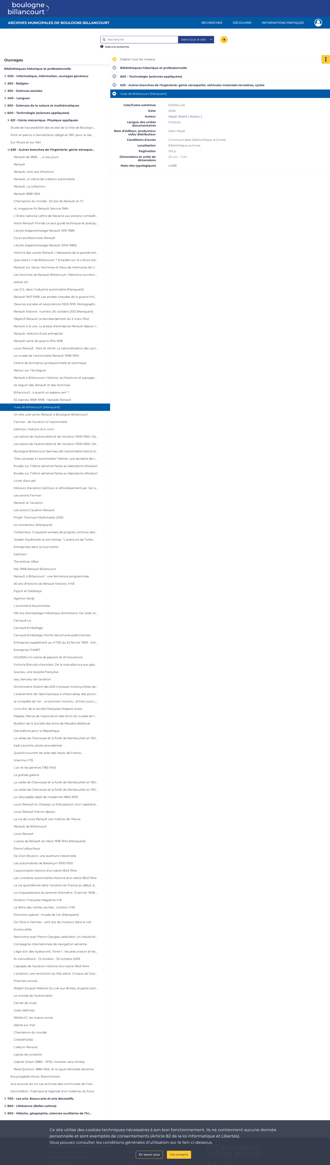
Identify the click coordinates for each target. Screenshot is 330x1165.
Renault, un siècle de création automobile (44, 179)
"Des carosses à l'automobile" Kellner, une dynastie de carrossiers (56, 458)
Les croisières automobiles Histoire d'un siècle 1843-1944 (55, 878)
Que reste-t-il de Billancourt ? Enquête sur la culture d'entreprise (56, 260)
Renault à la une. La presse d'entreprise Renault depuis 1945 (56, 326)
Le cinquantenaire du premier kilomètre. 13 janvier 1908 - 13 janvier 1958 (56, 893)
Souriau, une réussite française (36, 672)
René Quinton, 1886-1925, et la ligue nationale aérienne (54, 1069)
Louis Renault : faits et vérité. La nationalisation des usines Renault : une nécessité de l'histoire (56, 348)
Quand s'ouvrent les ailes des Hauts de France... (48, 753)
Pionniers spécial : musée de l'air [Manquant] (46, 915)
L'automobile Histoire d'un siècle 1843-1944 (45, 870)
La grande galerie (26, 775)
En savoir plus (149, 1154)
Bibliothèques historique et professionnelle (37, 69)
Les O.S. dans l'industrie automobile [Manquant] (49, 289)
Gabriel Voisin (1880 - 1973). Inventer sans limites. (49, 1062)
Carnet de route (25, 1003)
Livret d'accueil (25, 481)
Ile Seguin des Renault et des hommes (42, 385)
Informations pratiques (283, 23)
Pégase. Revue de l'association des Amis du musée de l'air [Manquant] (56, 716)
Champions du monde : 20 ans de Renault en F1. (49, 201)
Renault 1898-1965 (27, 194)
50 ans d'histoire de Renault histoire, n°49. (44, 584)
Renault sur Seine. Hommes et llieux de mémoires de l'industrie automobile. (56, 267)
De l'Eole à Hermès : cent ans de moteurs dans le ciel (52, 922)
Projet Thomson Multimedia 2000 (38, 517)
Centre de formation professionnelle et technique (50, 363)
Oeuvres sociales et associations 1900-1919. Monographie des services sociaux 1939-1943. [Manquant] (56, 304)
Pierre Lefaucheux (27, 848)
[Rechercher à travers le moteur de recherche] (141, 39)
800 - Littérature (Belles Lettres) (31, 1106)
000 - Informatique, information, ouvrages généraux (47, 76)
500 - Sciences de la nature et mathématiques (43, 105)
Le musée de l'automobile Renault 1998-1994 (46, 356)
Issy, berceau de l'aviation (32, 679)
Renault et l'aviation (28, 503)
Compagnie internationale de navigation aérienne (50, 944)
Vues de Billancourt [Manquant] (37, 407)
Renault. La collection (29, 186)
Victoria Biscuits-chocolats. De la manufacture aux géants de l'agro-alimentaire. (56, 664)
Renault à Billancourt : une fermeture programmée (51, 576)
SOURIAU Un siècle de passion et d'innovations (48, 657)
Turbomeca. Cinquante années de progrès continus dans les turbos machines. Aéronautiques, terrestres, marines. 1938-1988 (56, 532)
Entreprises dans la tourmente (36, 547)
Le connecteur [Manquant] (33, 525)
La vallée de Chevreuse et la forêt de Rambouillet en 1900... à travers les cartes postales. (56, 738)
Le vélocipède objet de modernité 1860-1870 (46, 797)
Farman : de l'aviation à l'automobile (40, 422)
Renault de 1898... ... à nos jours (36, 157)
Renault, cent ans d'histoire (33, 172)
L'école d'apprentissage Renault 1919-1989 (44, 230)
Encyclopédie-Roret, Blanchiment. (36, 1076)
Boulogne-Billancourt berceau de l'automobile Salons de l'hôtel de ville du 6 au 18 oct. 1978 (56, 451)
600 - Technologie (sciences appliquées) (38, 113)
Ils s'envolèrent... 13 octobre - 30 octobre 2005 (47, 959)
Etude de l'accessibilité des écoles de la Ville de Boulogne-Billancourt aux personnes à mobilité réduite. (53, 127)
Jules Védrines (24, 1010)
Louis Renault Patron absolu (34, 812)
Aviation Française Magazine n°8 (37, 900)
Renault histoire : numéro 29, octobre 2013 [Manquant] (53, 311)
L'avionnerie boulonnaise (32, 606)
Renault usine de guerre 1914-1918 (38, 341)
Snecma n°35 (23, 760)
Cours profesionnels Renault (34, 238)
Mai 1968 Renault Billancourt (35, 569)
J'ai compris (179, 1154)
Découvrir (242, 23)
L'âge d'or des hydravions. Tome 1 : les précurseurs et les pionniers (56, 951)
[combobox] (196, 40)
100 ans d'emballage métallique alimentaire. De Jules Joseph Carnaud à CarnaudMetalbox (56, 613)
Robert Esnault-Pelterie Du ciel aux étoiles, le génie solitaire (56, 988)
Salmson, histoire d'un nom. (34, 429)
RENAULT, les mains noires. (33, 1018)
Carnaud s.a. (22, 620)
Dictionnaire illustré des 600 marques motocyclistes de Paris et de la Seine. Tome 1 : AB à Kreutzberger (56, 687)
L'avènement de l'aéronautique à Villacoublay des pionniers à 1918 (56, 694)
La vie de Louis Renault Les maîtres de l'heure (47, 819)
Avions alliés (23, 929)
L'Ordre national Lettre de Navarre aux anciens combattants (56, 216)
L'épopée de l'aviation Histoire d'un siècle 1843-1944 (51, 966)
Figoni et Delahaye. (28, 591)
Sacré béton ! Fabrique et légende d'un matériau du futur (52, 1091)
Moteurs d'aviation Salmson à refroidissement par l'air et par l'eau (56, 488)
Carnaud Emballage (28, 628)
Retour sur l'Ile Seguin (30, 370)
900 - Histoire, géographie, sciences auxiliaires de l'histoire (49, 1113)
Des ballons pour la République (36, 731)
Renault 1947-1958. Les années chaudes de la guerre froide (56, 297)
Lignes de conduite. (28, 1054)
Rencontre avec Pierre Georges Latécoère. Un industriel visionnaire (56, 937)
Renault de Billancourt (30, 826)
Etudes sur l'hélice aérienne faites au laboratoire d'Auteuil (55, 466)
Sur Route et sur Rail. (26, 142)
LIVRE (172, 166)
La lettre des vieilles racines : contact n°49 (44, 907)
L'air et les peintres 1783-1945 (35, 767)
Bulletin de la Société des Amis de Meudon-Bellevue (52, 723)
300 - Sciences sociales (24, 91)
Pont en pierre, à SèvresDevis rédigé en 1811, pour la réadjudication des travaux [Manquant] (53, 135)
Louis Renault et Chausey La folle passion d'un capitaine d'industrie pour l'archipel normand (56, 804)
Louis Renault (24, 834)
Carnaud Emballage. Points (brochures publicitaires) (52, 635)
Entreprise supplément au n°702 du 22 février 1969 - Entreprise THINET (56, 642)
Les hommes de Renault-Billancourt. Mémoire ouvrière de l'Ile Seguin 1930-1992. (56, 275)
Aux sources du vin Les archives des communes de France (53, 1084)
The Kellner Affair (26, 561)
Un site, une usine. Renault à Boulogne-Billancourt (51, 414)
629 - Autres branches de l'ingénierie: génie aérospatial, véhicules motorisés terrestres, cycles (53, 150)
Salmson (20, 554)
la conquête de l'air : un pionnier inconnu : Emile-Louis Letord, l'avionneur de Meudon (56, 701)
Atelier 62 (21, 282)
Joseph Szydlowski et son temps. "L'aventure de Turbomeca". (56, 539)
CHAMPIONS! (23, 1040)
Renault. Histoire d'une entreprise (38, 333)
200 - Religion (18, 83)
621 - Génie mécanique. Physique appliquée (44, 120)
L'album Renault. (26, 1047)
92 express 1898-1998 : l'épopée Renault (42, 400)
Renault (19, 164)
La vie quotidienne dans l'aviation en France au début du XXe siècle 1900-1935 (56, 885)
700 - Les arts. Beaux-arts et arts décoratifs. (40, 1098)
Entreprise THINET (27, 650)
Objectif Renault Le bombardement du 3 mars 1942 (51, 319)
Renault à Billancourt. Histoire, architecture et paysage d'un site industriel (56, 378)
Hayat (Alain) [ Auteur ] (185, 116)
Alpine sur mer (24, 1025)
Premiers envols (25, 981)
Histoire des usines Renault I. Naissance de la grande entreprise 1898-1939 (56, 253)
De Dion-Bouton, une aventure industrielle (45, 856)
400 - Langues (18, 98)
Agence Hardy (24, 598)
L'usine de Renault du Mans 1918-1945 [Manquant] (49, 841)
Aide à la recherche (117, 46)
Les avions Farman (27, 495)
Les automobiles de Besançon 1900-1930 (43, 863)
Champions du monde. (30, 1032)
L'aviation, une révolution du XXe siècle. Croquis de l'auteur (56, 973)
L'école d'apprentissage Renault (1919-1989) (45, 245)
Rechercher (211, 23)
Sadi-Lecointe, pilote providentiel (38, 745)
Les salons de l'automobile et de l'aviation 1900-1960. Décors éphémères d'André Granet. (56, 436)
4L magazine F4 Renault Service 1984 (41, 208)
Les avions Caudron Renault (34, 510)
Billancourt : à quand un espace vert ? (41, 392)
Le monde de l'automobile (33, 995)
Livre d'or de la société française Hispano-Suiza (48, 709)
